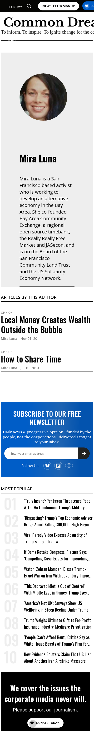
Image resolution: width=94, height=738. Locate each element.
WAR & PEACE (12, 38)
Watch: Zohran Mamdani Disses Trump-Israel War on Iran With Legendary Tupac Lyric (56, 572)
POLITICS (14, 15)
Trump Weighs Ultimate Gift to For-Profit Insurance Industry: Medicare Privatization (58, 623)
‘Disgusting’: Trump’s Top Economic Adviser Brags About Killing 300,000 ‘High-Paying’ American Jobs (58, 521)
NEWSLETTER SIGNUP (58, 6)
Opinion (7, 312)
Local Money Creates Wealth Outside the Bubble (46, 324)
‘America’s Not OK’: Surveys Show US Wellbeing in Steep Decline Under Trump (56, 606)
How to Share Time (31, 359)
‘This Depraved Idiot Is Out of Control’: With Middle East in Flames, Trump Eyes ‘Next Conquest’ (55, 589)
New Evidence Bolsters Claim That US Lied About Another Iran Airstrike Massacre (57, 657)
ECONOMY (15, 7)
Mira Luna (38, 158)
